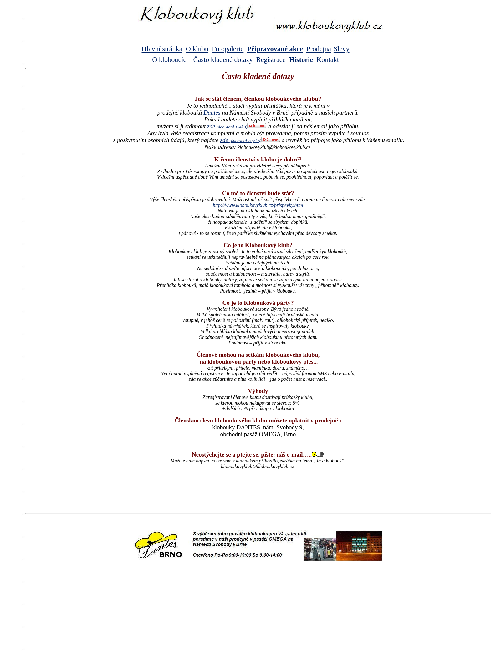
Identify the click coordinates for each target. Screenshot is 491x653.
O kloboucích (171, 60)
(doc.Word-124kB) (232, 127)
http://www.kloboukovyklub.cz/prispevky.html (258, 205)
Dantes (212, 112)
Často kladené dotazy (223, 60)
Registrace (271, 60)
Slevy (342, 49)
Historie (301, 60)
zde (211, 126)
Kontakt (327, 60)
